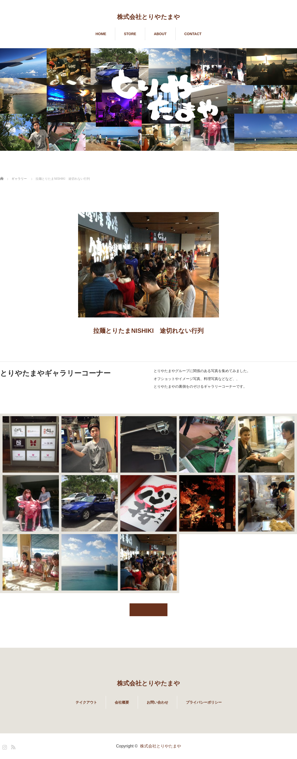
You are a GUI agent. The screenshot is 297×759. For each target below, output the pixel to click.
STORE (130, 34)
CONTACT (192, 34)
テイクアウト (86, 702)
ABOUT (160, 34)
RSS (12, 746)
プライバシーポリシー (204, 702)
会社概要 (122, 702)
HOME (101, 34)
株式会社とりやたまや (148, 16)
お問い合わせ (157, 702)
